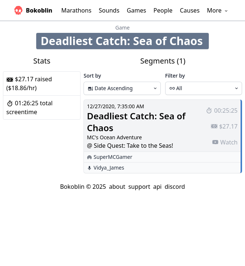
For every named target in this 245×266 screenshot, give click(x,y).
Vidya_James (108, 167)
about (117, 187)
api (157, 187)
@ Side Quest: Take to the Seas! (130, 145)
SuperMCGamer (112, 156)
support (139, 187)
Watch (225, 142)
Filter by (175, 75)
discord (174, 187)
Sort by (92, 75)
